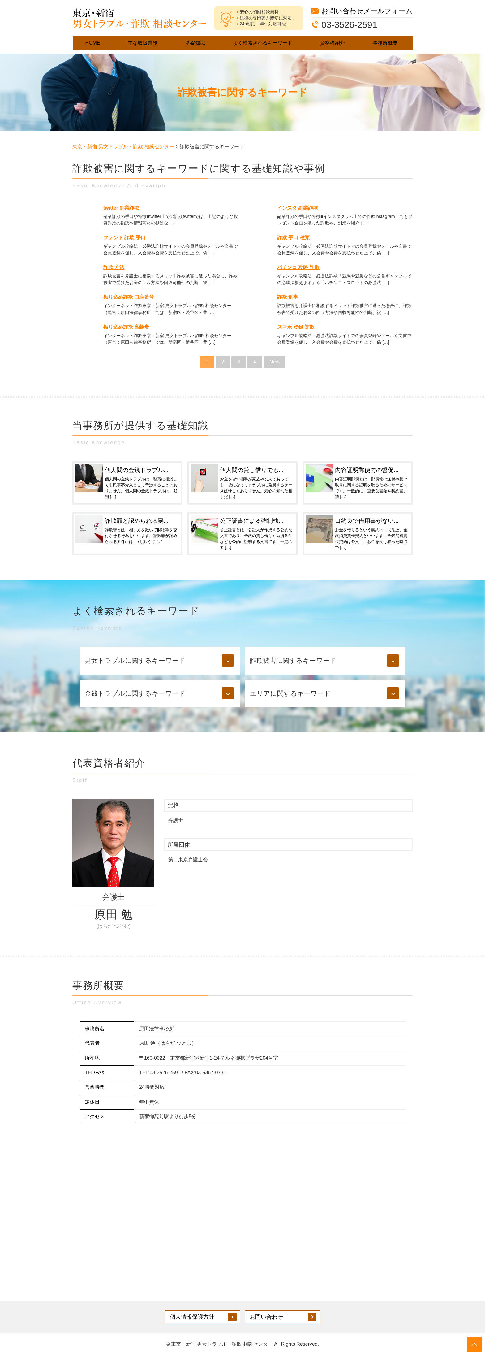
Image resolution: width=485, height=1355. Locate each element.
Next (274, 361)
